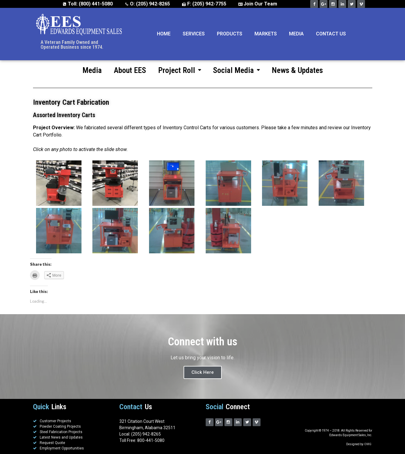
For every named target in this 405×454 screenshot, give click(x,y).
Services (194, 34)
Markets (265, 34)
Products (229, 34)
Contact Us (331, 34)
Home (164, 34)
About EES (130, 70)
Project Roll (179, 70)
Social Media (236, 70)
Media (296, 34)
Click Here (202, 372)
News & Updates (297, 70)
